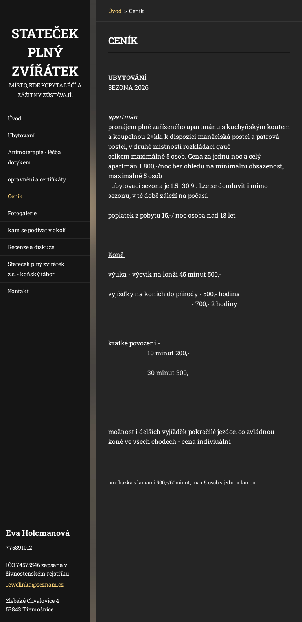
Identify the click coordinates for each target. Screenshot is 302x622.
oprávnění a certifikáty (37, 179)
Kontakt (18, 291)
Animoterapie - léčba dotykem (34, 157)
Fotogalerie (22, 213)
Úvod (14, 118)
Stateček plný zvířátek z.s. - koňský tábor (36, 269)
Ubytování (21, 135)
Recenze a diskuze (31, 247)
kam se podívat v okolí (37, 230)
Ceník (15, 196)
